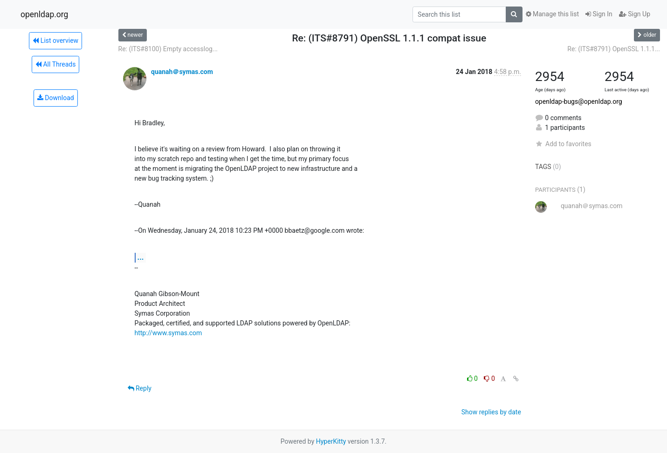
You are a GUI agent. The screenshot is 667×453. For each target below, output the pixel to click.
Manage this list (552, 14)
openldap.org (44, 14)
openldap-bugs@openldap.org (578, 101)
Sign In (598, 14)
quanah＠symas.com (182, 71)
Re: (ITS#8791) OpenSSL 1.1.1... (613, 49)
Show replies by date (491, 412)
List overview (55, 40)
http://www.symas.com (168, 333)
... (141, 257)
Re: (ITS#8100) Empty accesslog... (168, 49)
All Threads (55, 64)
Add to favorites (563, 144)
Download (55, 97)
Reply (139, 388)
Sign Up (634, 14)
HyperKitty (331, 441)
